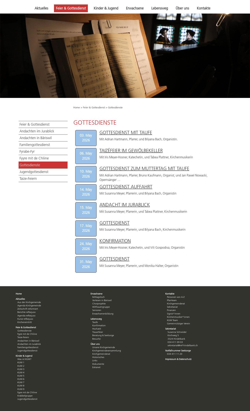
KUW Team (172, 320)
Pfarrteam (172, 300)
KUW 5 (20, 375)
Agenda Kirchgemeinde (29, 305)
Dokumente (98, 363)
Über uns (182, 8)
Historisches (98, 357)
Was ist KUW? (24, 359)
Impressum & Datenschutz (178, 359)
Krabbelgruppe (25, 395)
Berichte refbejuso (26, 312)
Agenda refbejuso (26, 315)
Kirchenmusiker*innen (178, 316)
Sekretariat (172, 306)
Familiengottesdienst (35, 145)
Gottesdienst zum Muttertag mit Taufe (144, 168)
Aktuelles (41, 8)
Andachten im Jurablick (37, 131)
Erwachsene (135, 8)
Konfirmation (115, 241)
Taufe (95, 322)
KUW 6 (20, 379)
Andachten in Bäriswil (36, 138)
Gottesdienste (30, 165)
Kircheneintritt (24, 322)
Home (76, 107)
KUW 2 (20, 365)
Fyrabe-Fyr (27, 151)
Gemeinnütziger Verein (178, 323)
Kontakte (203, 8)
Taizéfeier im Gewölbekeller (131, 150)
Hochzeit (96, 328)
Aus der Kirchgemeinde (29, 302)
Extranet (96, 367)
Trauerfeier (97, 332)
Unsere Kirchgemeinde (103, 347)
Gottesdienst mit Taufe (125, 132)
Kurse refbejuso (25, 318)
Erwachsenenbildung (102, 313)
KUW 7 (20, 382)
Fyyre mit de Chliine (34, 158)
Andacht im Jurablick (124, 204)
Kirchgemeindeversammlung (106, 350)
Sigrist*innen (173, 313)
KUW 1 (20, 362)
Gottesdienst (114, 223)
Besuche (96, 338)
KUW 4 (20, 372)
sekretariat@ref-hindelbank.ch (183, 345)
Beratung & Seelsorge (103, 335)
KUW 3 (20, 369)
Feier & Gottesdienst (71, 8)
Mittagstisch (98, 296)
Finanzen (171, 310)
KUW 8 (20, 385)
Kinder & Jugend (106, 8)
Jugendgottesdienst (34, 172)
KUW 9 (20, 389)
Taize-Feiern (28, 178)
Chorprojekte (99, 303)
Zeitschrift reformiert (27, 308)
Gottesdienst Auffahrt (125, 186)
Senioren (96, 310)
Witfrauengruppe (101, 306)
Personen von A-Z (176, 296)
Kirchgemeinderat (101, 353)
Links (94, 360)
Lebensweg (159, 8)
